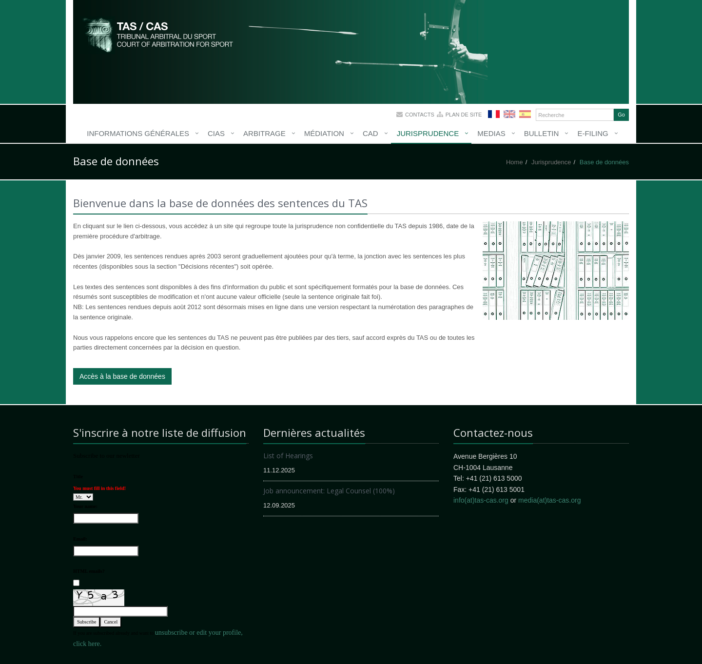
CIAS (216, 133)
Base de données (604, 162)
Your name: (85, 506)
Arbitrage (264, 133)
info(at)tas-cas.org (480, 500)
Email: (80, 539)
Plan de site (464, 114)
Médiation (324, 133)
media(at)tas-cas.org (549, 500)
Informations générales (138, 133)
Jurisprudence (428, 133)
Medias (491, 133)
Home (514, 162)
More (158, 34)
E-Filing (592, 133)
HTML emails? (89, 571)
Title (78, 476)
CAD (370, 133)
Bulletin (541, 133)
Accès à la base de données (122, 376)
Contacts (419, 114)
